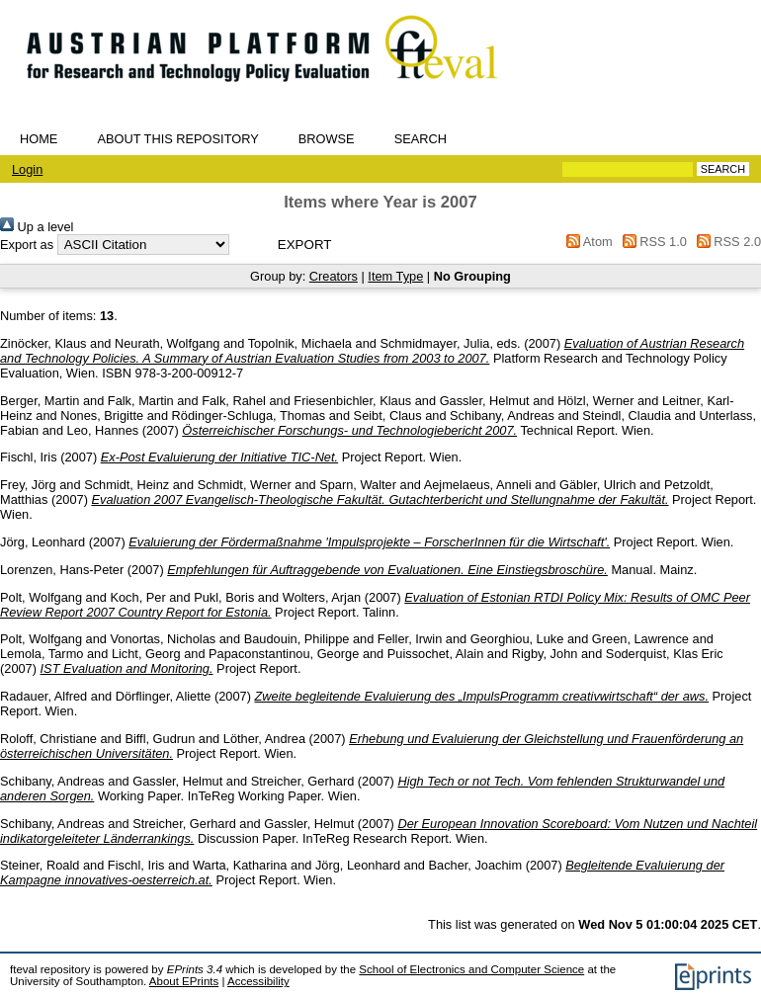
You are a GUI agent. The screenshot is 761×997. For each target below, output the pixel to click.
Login (27, 169)
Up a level (36, 226)
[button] (305, 244)
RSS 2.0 (725, 241)
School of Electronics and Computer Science (471, 969)
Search (420, 138)
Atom (586, 241)
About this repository (177, 138)
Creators (333, 276)
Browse (326, 138)
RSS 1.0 (651, 241)
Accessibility (258, 981)
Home (38, 138)
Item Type (395, 276)
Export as (26, 244)
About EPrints (183, 981)
